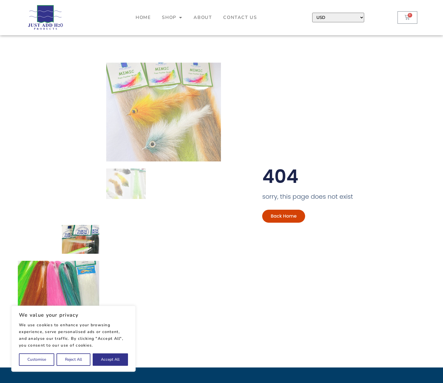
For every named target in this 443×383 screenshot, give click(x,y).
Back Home (284, 229)
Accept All (110, 359)
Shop (172, 17)
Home (143, 17)
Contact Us (240, 17)
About (203, 17)
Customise (36, 359)
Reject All (73, 359)
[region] (73, 339)
